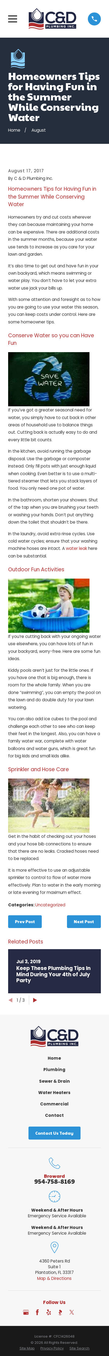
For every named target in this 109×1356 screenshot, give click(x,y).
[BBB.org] (60, 1312)
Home (54, 1058)
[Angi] (83, 1312)
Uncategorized (50, 905)
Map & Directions (54, 1278)
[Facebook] (37, 1312)
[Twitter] (72, 1312)
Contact (54, 1115)
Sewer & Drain (54, 1081)
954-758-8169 (54, 1181)
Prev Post (25, 921)
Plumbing (54, 1069)
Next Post (84, 921)
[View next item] (35, 1000)
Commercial (54, 1104)
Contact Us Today (54, 1133)
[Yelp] (49, 1312)
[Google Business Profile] (26, 1312)
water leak (76, 548)
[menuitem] (27, 1348)
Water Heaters (54, 1092)
